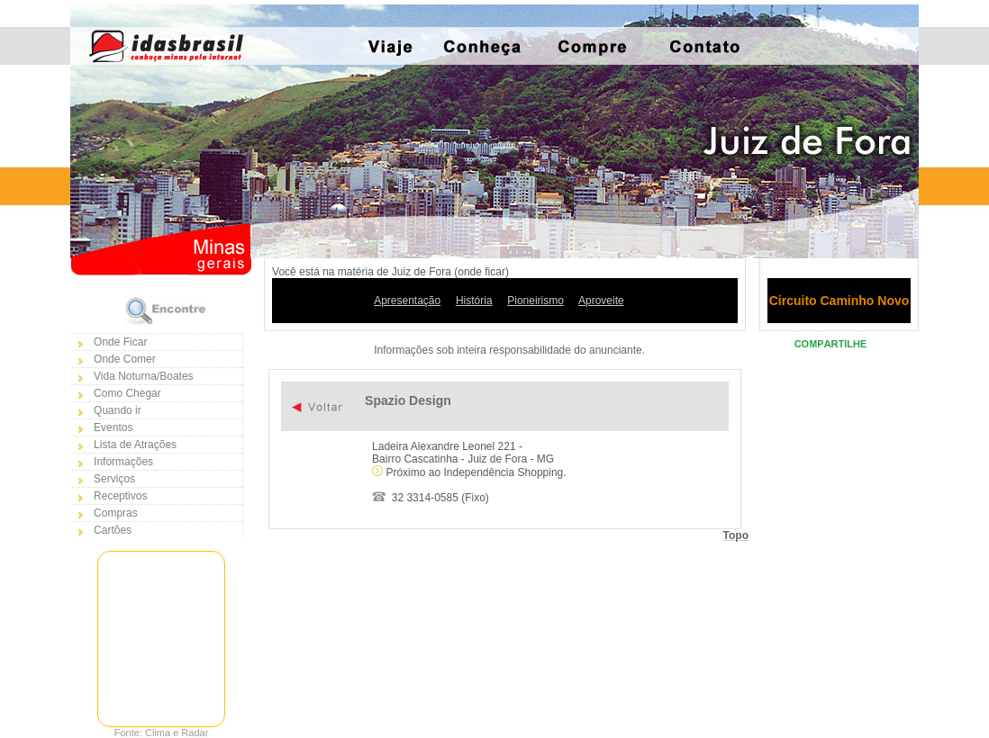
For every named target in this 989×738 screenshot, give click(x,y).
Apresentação (407, 300)
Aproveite (601, 300)
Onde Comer (125, 359)
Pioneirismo (535, 300)
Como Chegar (127, 393)
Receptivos (120, 496)
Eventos (113, 427)
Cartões (113, 530)
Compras (116, 513)
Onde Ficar (120, 342)
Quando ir (117, 410)
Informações (123, 461)
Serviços (114, 478)
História (474, 300)
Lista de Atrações (135, 444)
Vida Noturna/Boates (144, 376)
